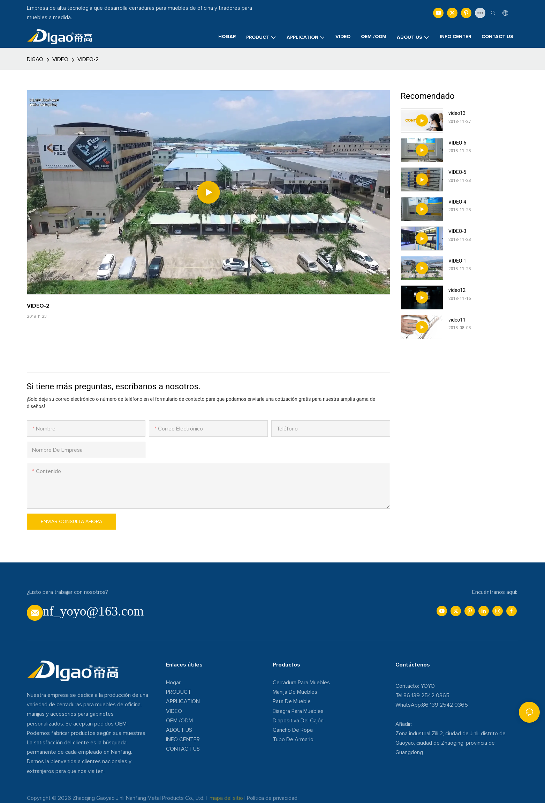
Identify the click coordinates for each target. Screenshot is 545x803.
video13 (456, 113)
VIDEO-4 (457, 202)
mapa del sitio (226, 798)
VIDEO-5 (457, 172)
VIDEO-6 (457, 143)
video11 (456, 320)
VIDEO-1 (457, 261)
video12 (456, 290)
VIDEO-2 (88, 59)
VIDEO (60, 59)
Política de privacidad (272, 798)
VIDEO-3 (457, 231)
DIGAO (35, 59)
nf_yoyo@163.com (93, 611)
